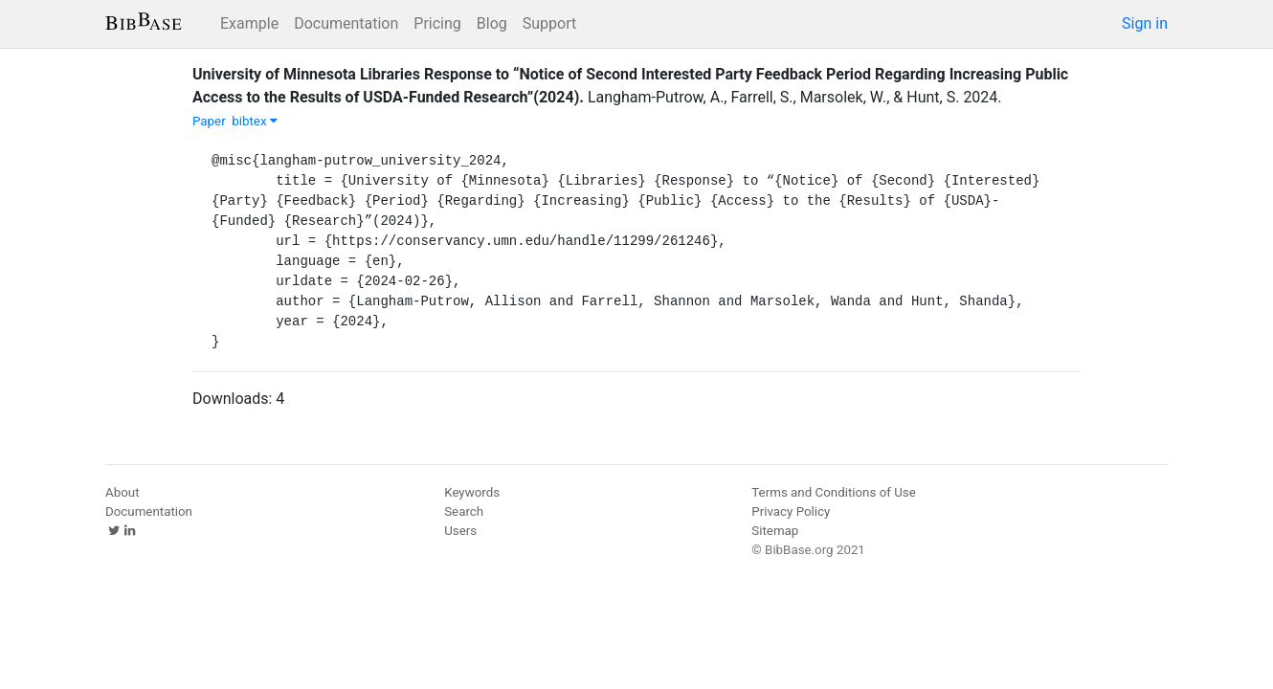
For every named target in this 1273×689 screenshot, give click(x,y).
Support (549, 23)
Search (463, 511)
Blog (492, 23)
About (122, 492)
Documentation (346, 23)
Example (249, 23)
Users (460, 530)
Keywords (472, 492)
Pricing (437, 23)
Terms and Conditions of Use (833, 492)
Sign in (1145, 23)
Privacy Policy (790, 511)
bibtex (255, 121)
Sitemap (774, 530)
